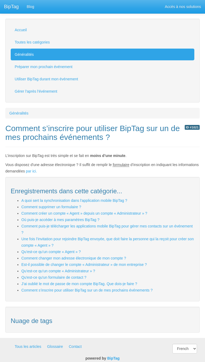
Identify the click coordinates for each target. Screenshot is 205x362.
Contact (75, 346)
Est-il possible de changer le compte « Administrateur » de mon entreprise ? (84, 264)
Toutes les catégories (32, 42)
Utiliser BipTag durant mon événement (46, 79)
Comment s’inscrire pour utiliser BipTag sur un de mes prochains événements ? (87, 290)
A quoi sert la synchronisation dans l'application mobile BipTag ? (74, 200)
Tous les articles (28, 346)
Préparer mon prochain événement (43, 67)
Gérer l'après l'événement (36, 91)
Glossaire (55, 346)
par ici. (31, 171)
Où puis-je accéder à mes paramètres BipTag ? (60, 220)
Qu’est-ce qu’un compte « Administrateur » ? (58, 271)
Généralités (24, 54)
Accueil (21, 30)
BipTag (11, 6)
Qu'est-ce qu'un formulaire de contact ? (53, 277)
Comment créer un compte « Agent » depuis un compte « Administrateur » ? (84, 213)
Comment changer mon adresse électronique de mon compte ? (73, 258)
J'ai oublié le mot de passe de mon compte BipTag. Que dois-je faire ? (79, 284)
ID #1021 (192, 127)
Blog (30, 7)
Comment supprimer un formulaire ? (51, 207)
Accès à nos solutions (183, 7)
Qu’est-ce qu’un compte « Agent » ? (51, 252)
